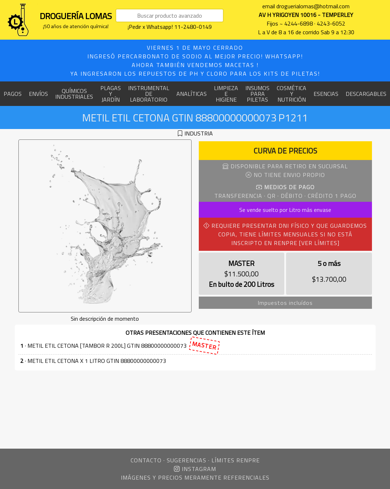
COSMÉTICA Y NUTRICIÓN (291, 94)
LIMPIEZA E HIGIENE (226, 94)
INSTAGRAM (195, 468)
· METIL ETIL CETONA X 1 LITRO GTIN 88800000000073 (93, 360)
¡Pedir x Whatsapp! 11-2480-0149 (170, 26)
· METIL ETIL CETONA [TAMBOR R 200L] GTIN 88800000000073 (120, 346)
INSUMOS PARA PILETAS (257, 94)
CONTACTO (146, 460)
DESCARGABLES (366, 93)
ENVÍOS (38, 93)
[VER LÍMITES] (319, 243)
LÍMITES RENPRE (235, 460)
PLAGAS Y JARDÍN (110, 94)
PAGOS (13, 93)
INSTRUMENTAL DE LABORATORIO (148, 94)
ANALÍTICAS (191, 93)
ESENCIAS (326, 93)
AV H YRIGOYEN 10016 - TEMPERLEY (306, 14)
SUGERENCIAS (186, 460)
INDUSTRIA (198, 133)
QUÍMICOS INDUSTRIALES (74, 93)
